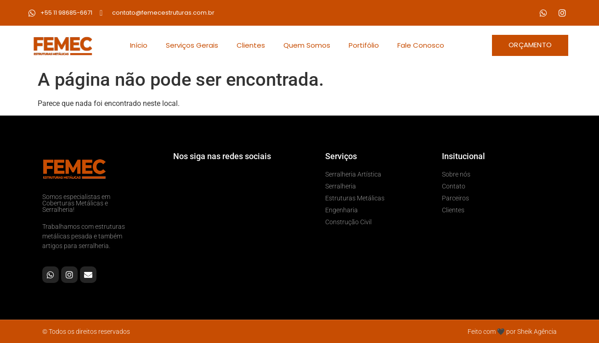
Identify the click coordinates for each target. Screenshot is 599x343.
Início (138, 45)
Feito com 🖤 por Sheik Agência (512, 331)
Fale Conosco (420, 45)
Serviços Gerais (192, 45)
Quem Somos (306, 45)
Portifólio (364, 45)
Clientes (251, 45)
